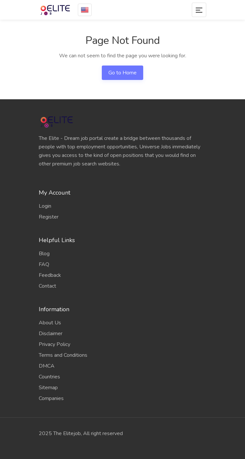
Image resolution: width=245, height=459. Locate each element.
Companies (51, 398)
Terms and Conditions (63, 355)
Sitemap (48, 387)
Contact (47, 286)
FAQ (44, 264)
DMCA (47, 366)
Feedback (50, 275)
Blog (44, 253)
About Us (50, 322)
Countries (49, 376)
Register (48, 216)
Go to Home (122, 72)
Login (45, 206)
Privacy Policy (54, 344)
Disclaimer (50, 333)
